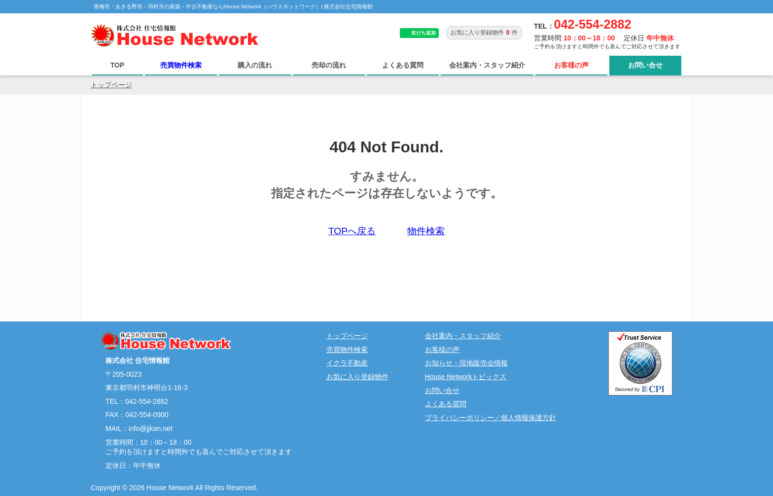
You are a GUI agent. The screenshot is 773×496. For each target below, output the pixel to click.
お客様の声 (571, 65)
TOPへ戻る (352, 231)
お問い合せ (645, 65)
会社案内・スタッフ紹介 (487, 65)
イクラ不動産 (347, 363)
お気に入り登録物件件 (484, 32)
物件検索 (426, 231)
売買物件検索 (181, 65)
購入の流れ (255, 65)
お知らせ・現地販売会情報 (466, 363)
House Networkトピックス (466, 377)
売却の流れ (329, 65)
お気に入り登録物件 (357, 377)
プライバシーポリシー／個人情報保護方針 (490, 418)
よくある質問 (402, 65)
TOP (117, 65)
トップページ (111, 85)
